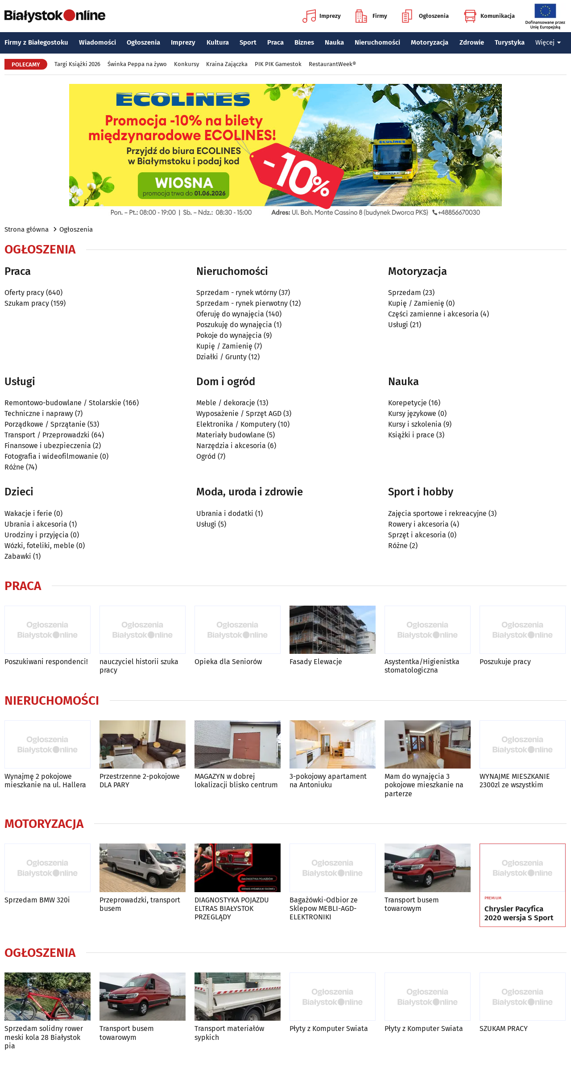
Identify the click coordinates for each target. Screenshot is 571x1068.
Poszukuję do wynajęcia (234, 324)
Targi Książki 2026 (77, 64)
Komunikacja (489, 16)
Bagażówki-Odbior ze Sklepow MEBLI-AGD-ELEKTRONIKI (324, 908)
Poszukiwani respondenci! (46, 661)
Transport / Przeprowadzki (47, 435)
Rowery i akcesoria (418, 524)
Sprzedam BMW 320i (37, 900)
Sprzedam (404, 292)
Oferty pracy (24, 292)
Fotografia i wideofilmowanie (51, 456)
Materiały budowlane (230, 435)
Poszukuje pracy (505, 661)
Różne (14, 467)
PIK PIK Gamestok (278, 64)
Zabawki (17, 556)
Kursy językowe (412, 413)
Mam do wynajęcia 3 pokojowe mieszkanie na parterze (424, 785)
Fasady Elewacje (316, 661)
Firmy (371, 16)
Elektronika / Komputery (236, 424)
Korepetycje (407, 403)
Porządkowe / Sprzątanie (45, 424)
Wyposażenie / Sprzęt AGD (238, 413)
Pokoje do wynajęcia (229, 335)
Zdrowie (471, 42)
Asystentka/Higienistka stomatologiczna (422, 665)
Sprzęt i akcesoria (417, 535)
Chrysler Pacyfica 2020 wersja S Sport (518, 914)
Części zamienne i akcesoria (433, 314)
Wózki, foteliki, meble (39, 545)
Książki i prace (411, 435)
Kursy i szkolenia (415, 424)
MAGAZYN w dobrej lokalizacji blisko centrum (236, 780)
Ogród (206, 456)
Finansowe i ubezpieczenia (47, 445)
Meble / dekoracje (225, 403)
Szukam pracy (26, 303)
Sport (248, 42)
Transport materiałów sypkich (229, 1032)
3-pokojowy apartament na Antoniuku (328, 780)
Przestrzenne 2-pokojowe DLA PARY (139, 780)
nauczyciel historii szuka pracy (138, 665)
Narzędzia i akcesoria (231, 445)
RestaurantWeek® (332, 64)
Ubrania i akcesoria (35, 524)
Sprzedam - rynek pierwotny (242, 303)
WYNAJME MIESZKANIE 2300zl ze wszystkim (515, 780)
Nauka (334, 42)
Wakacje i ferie (28, 513)
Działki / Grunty (221, 357)
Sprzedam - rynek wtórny (236, 292)
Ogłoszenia (425, 16)
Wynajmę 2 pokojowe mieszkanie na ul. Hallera (45, 780)
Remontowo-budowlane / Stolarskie (62, 403)
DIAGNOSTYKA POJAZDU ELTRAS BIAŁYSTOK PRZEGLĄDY (231, 908)
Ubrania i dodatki (224, 513)
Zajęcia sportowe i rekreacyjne (437, 513)
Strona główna (26, 229)
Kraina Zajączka (227, 64)
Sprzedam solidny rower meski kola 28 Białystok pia (43, 1037)
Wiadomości (97, 42)
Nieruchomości (377, 42)
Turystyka (510, 42)
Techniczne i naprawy (38, 413)
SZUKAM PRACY (504, 1028)
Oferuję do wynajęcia (230, 314)
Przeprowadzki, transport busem (139, 904)
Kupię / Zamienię (224, 346)
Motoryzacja (429, 42)
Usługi (398, 324)
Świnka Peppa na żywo (137, 64)
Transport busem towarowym (412, 904)
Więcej (548, 42)
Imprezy (321, 16)
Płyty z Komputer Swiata (329, 1028)
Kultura (218, 42)
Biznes (304, 42)
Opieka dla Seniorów (228, 661)
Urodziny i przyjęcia (36, 535)
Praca (275, 42)
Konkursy (186, 64)
